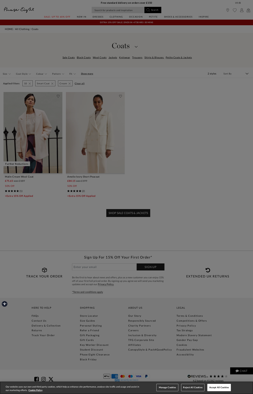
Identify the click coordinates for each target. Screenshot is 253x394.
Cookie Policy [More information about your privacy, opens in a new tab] (35, 390)
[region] (126, 388)
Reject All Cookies (192, 387)
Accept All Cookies (219, 387)
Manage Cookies (167, 387)
